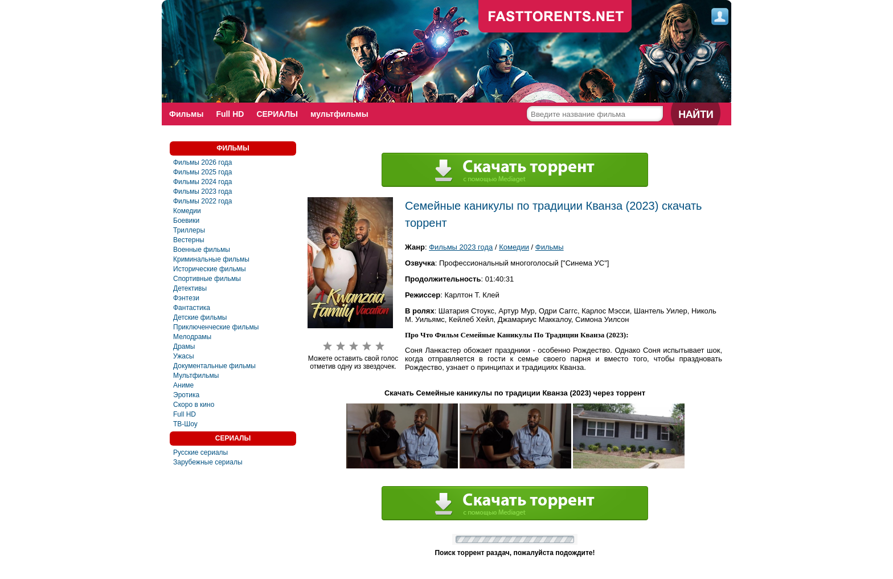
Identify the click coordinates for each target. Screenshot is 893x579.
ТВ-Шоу (185, 424)
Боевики (186, 221)
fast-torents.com (555, 17)
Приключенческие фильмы (216, 327)
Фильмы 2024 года (202, 182)
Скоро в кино (193, 405)
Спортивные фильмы (207, 279)
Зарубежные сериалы (208, 462)
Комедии (187, 211)
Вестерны (188, 240)
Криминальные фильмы (211, 259)
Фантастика (191, 308)
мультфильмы (339, 114)
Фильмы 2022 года (202, 201)
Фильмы (186, 114)
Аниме (183, 385)
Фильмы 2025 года (202, 172)
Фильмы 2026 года (202, 162)
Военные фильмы (201, 250)
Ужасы (183, 356)
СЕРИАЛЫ (277, 114)
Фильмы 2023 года (202, 191)
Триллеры (189, 230)
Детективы (190, 288)
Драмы (184, 346)
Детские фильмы (200, 317)
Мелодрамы (192, 337)
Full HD (230, 114)
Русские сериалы (200, 452)
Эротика (186, 395)
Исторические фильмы (209, 269)
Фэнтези (186, 298)
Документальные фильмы (214, 366)
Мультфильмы (196, 376)
